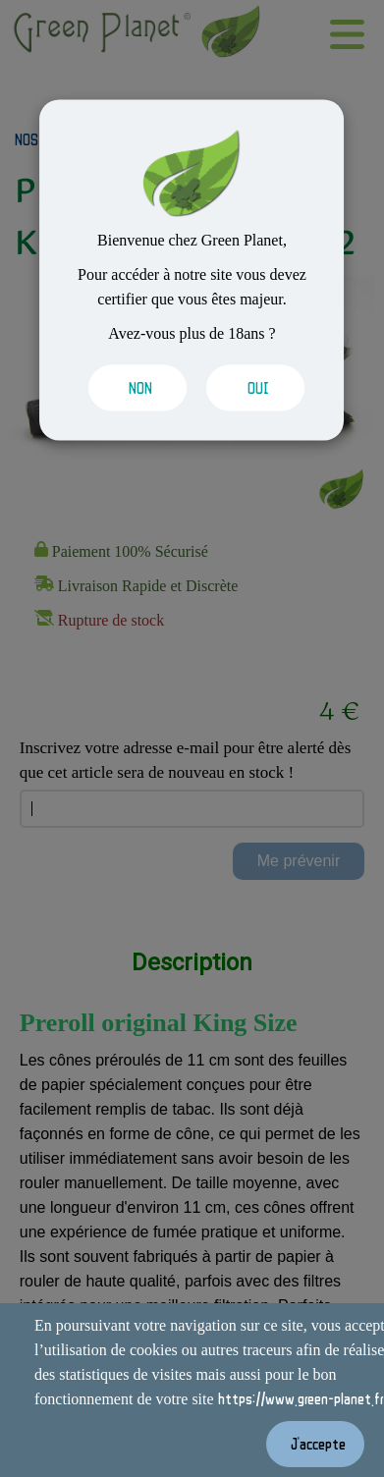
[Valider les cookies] (132, 388)
